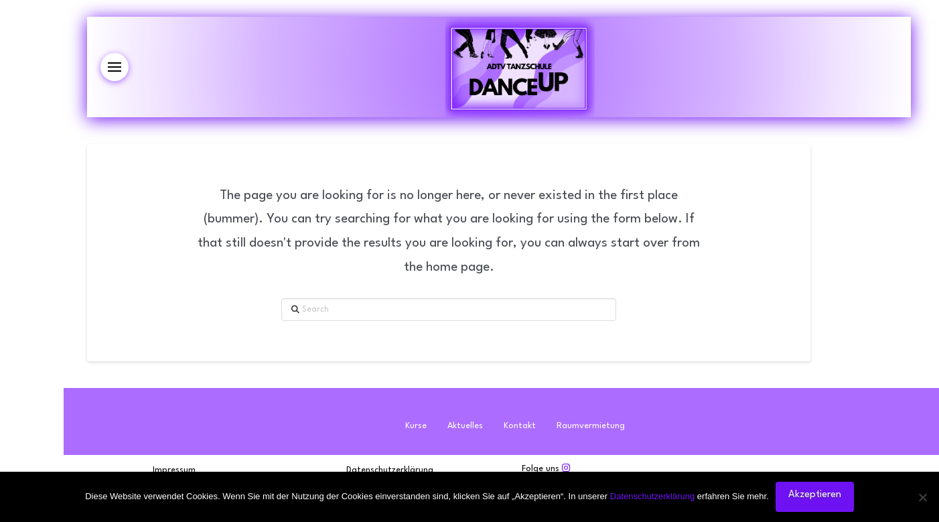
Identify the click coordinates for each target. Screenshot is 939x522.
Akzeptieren (814, 495)
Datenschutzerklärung (652, 496)
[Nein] (922, 497)
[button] (114, 67)
